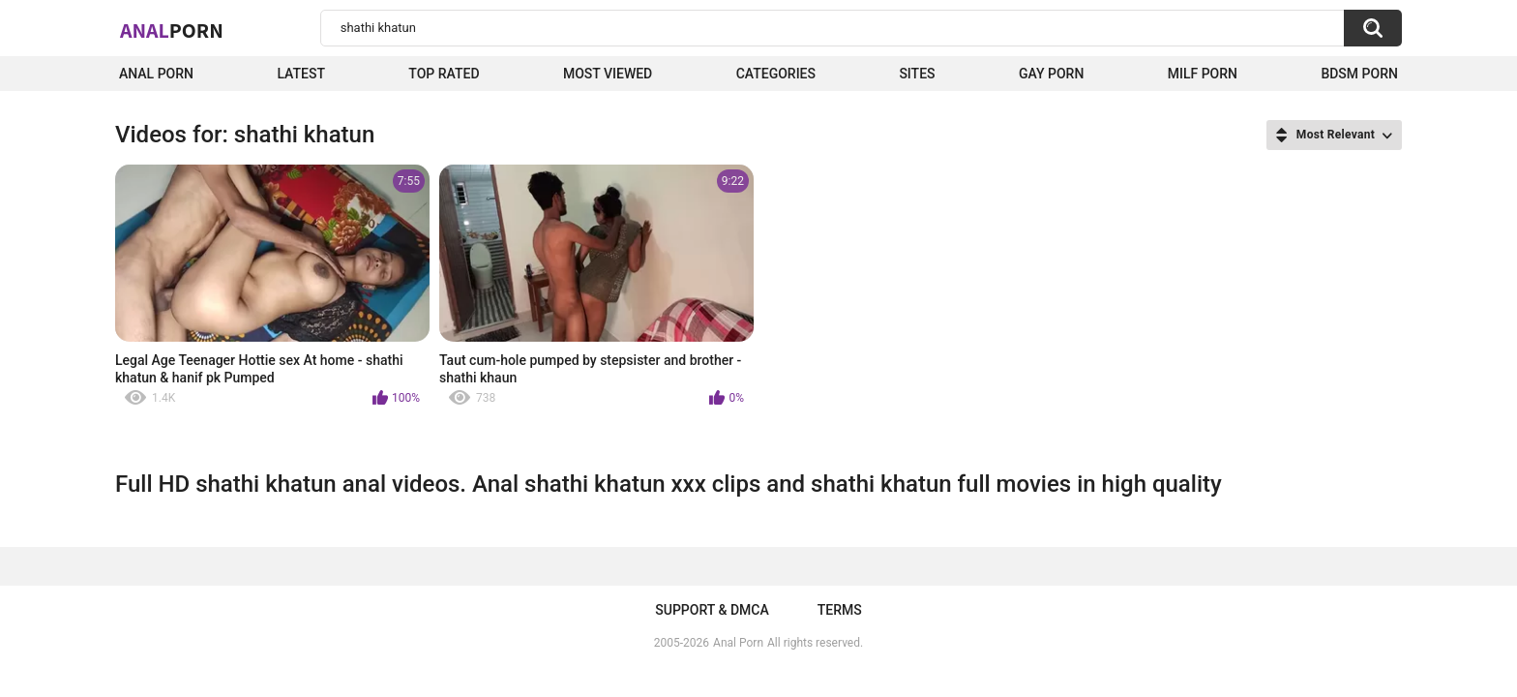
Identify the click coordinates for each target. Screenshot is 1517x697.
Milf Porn (1202, 73)
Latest (301, 73)
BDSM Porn (1359, 73)
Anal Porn (156, 73)
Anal (171, 30)
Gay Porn (1051, 73)
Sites (917, 73)
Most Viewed (607, 73)
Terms (840, 610)
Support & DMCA (711, 610)
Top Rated (443, 73)
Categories (776, 73)
